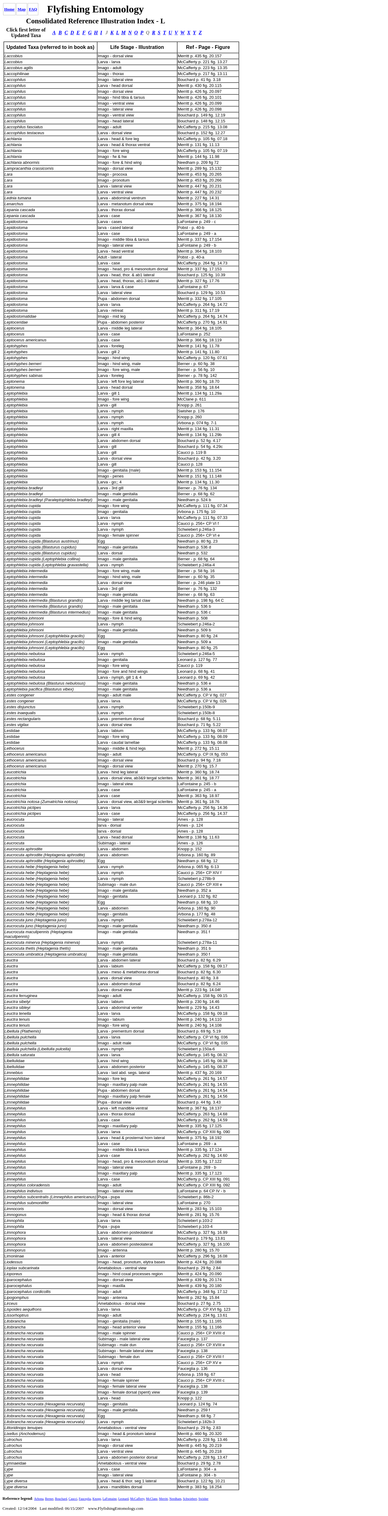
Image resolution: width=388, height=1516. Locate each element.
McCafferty (137, 1498)
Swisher (203, 1498)
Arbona (39, 1498)
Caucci (73, 1498)
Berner (49, 1498)
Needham (175, 1498)
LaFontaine (109, 1498)
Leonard (123, 1498)
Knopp (96, 1498)
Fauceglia (85, 1498)
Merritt (163, 1498)
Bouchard (61, 1498)
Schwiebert (190, 1498)
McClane (152, 1498)
